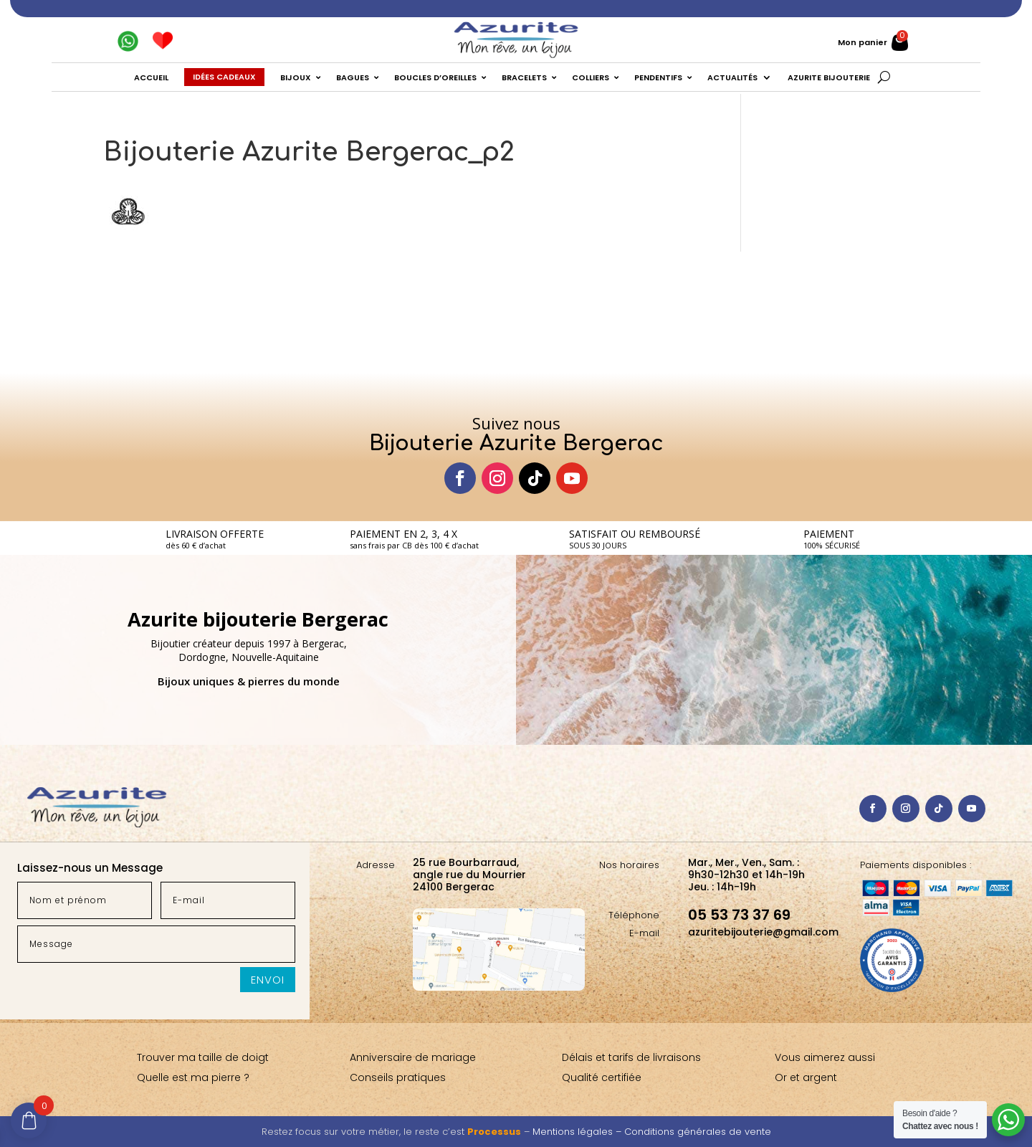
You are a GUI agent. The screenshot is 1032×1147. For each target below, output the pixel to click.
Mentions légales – (578, 1131)
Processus (494, 1131)
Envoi (268, 979)
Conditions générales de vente (697, 1131)
